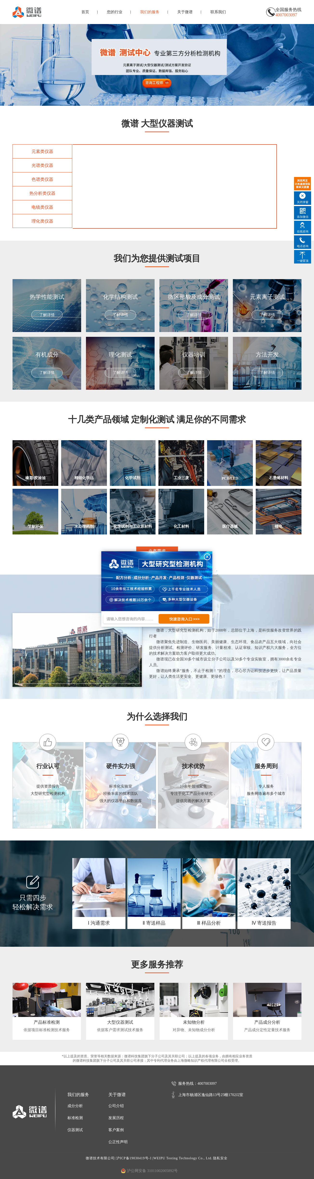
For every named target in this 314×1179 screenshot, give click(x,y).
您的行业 (114, 12)
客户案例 (116, 1130)
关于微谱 (185, 12)
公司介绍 (116, 1106)
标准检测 (75, 1118)
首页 (85, 12)
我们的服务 (149, 12)
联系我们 (218, 12)
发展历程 (116, 1118)
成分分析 (75, 1106)
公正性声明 (118, 1142)
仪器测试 (75, 1130)
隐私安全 (220, 1158)
